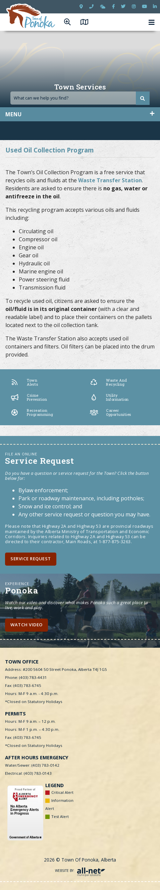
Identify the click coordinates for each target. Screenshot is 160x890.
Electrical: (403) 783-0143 (28, 773)
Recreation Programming (32, 412)
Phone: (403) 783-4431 (26, 677)
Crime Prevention (29, 397)
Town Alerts (24, 382)
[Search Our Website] (80, 98)
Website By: (80, 870)
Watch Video (26, 625)
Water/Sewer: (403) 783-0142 (32, 765)
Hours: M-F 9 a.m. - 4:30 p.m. (31, 693)
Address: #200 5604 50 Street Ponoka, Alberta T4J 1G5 (56, 669)
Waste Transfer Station (110, 180)
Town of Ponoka (31, 16)
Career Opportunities (110, 412)
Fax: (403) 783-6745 (23, 685)
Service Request (30, 559)
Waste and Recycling (108, 382)
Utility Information (109, 397)
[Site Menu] (80, 114)
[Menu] (151, 22)
